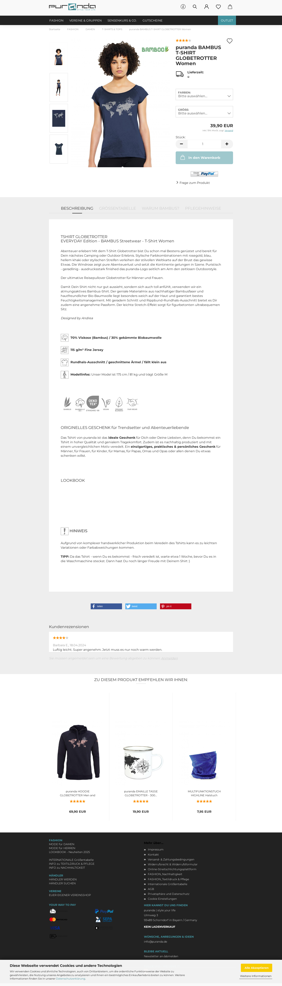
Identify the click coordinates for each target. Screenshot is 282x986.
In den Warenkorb (200, 157)
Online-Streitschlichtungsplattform (172, 869)
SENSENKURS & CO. (122, 20)
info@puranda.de (155, 941)
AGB (151, 889)
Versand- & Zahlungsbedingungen (171, 859)
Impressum (156, 849)
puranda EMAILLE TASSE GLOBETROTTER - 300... (141, 793)
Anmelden (169, 658)
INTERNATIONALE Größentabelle (71, 860)
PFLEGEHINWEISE (203, 208)
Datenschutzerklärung (70, 978)
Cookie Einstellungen (162, 899)
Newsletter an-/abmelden (161, 956)
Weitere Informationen (255, 976)
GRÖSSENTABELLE (117, 208)
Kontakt (153, 854)
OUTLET (227, 20)
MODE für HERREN (62, 848)
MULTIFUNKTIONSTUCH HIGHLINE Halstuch (204, 793)
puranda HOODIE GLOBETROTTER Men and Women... (77, 793)
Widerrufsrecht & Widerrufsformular (173, 864)
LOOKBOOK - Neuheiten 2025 (69, 852)
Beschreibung (77, 208)
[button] (106, 606)
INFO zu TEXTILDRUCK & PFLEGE (71, 864)
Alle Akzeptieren (257, 968)
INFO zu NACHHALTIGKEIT (67, 867)
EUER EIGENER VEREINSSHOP (70, 895)
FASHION (56, 20)
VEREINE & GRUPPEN (85, 20)
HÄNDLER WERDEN (63, 879)
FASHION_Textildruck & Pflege (168, 879)
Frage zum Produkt (195, 183)
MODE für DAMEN (61, 844)
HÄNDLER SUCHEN (62, 883)
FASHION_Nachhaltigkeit (165, 874)
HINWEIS (74, 531)
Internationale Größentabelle (167, 884)
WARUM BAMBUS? (160, 208)
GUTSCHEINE (153, 20)
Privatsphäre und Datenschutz (168, 894)
